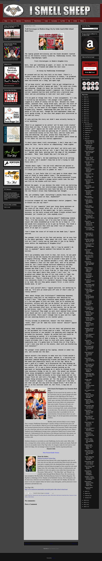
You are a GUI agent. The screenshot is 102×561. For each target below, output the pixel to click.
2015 (85, 120)
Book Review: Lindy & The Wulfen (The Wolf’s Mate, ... (89, 229)
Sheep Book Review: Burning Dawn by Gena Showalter (89, 395)
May (86, 138)
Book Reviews (28, 21)
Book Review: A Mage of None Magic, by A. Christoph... (89, 269)
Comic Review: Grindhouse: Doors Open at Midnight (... (89, 302)
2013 (85, 500)
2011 (85, 504)
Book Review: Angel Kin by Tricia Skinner (89, 467)
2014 (85, 122)
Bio (69, 21)
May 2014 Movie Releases (89, 488)
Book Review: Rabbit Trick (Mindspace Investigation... (89, 472)
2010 (85, 506)
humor (49, 495)
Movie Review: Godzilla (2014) (89, 197)
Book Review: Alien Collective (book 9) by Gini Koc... (89, 407)
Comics (46, 21)
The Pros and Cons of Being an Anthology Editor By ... (89, 245)
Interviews (18, 21)
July (86, 134)
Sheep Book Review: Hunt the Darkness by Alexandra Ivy (89, 223)
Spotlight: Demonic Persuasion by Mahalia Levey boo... (89, 330)
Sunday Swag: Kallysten (88, 380)
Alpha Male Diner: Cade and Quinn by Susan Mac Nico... (89, 452)
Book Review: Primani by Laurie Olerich (89, 187)
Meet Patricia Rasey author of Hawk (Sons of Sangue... (89, 153)
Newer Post (27, 543)
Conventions (54, 21)
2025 (85, 99)
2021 (85, 107)
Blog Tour (30, 495)
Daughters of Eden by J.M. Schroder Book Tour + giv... (89, 240)
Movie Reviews (37, 21)
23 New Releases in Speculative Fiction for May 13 (89, 336)
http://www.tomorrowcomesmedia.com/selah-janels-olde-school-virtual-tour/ (46, 489)
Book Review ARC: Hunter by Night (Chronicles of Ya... (89, 348)
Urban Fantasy (31, 496)
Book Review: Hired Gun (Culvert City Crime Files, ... (89, 286)
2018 (85, 113)
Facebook (45, 458)
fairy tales (41, 495)
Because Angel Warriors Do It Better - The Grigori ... (89, 446)
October (87, 128)
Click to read (7, 207)
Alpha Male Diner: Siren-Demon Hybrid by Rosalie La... (89, 418)
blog (54, 458)
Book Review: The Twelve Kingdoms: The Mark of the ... (89, 175)
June (86, 136)
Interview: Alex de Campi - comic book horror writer (89, 158)
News (12, 21)
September (88, 130)
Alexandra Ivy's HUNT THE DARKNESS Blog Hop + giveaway (89, 147)
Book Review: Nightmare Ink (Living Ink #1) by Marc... (89, 434)
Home (6, 21)
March (86, 493)
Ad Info (75, 21)
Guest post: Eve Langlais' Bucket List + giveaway (89, 308)
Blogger (53, 558)
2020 (85, 109)
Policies (82, 21)
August (87, 132)
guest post (45, 495)
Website (40, 458)
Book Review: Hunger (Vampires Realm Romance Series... (89, 385)
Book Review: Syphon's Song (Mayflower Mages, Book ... (89, 483)
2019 (85, 111)
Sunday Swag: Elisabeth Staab (89, 206)
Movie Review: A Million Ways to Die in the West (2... (89, 235)
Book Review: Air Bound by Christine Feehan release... (89, 181)
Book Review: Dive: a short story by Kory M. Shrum (89, 463)
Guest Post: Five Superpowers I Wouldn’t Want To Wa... (89, 217)
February (87, 495)
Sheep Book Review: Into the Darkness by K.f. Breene (89, 324)
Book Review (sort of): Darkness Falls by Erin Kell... (89, 354)
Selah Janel (58, 495)
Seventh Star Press (65, 495)
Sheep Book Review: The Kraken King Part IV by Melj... (89, 342)
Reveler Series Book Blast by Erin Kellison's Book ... (89, 201)
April (86, 491)
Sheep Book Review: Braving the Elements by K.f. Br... (89, 296)
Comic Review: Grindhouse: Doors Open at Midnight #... (89, 275)
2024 (85, 101)
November (87, 126)
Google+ (18, 0)
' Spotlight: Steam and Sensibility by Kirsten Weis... (89, 319)
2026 (85, 97)
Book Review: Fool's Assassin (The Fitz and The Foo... (89, 360)
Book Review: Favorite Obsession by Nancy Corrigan (89, 251)
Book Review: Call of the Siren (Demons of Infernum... (89, 424)
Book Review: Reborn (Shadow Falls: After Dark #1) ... (89, 263)
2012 (85, 502)
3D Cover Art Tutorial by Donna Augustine (89, 281)
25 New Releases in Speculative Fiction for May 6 (89, 429)
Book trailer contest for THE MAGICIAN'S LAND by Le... (89, 163)
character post (35, 495)
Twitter (50, 458)
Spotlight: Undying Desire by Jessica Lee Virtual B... (89, 478)
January (87, 497)
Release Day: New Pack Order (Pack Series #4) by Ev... (89, 375)
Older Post (74, 543)
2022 (85, 105)
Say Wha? (62, 21)
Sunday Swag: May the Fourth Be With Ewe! (89, 458)
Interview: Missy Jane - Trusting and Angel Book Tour (89, 440)
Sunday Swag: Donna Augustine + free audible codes (89, 291)
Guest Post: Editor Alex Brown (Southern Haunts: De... (89, 192)
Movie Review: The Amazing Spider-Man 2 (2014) (89, 365)
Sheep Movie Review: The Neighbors (88, 370)
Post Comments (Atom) (54, 548)
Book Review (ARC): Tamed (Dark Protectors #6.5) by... (89, 401)
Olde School (53, 495)
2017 (85, 115)
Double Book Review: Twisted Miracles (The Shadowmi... (89, 313)
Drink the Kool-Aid (90, 72)
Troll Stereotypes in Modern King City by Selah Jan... (89, 142)
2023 (85, 103)
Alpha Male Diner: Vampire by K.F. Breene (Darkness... (89, 257)
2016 (85, 118)
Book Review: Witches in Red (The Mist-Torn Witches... (89, 412)
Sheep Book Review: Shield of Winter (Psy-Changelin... (89, 169)
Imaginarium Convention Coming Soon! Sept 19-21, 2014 (89, 211)
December (87, 124)
